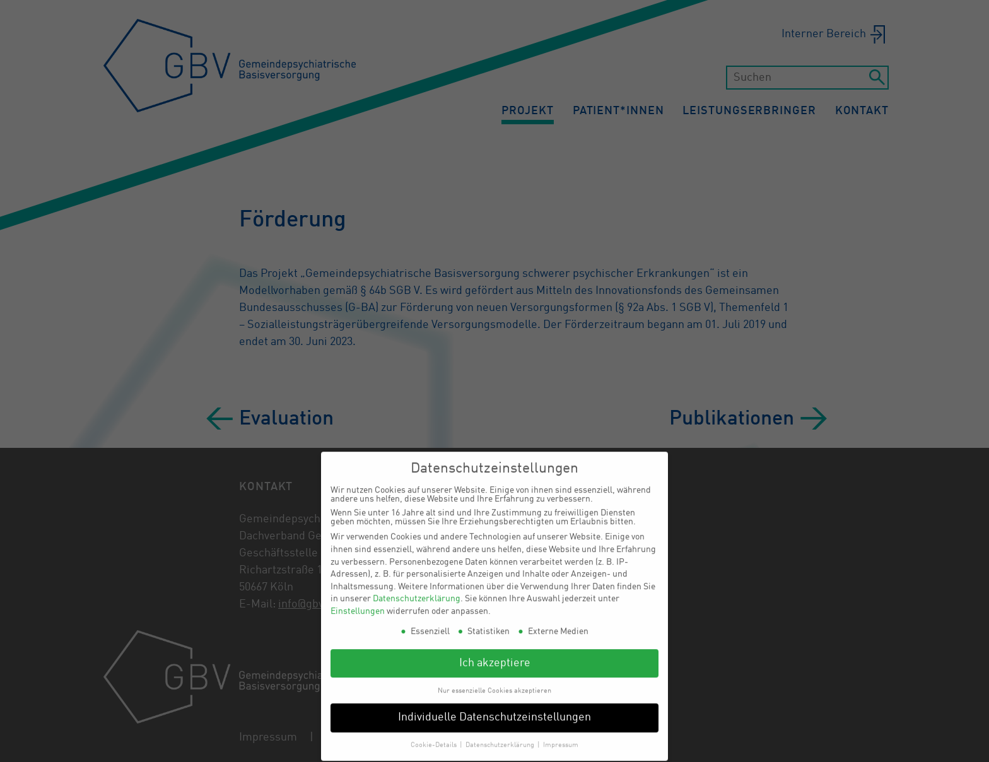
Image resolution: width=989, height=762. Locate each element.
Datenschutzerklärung (416, 591)
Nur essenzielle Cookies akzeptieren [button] (494, 682)
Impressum (560, 737)
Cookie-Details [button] (435, 737)
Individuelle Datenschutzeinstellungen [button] (494, 710)
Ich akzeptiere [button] (494, 655)
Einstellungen (358, 603)
